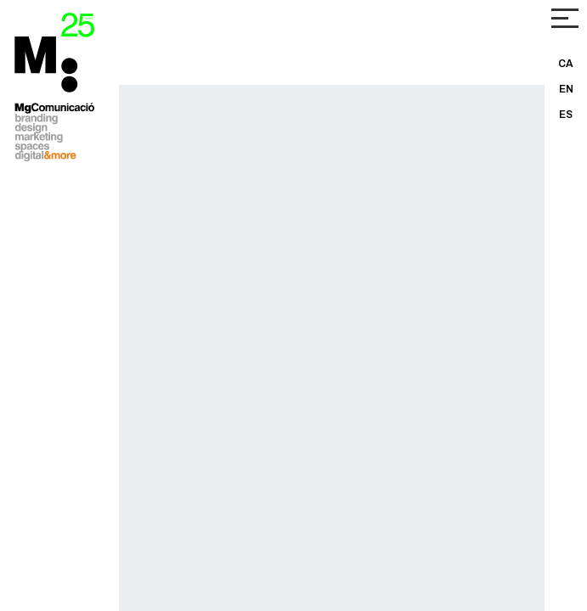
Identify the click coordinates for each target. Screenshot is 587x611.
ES (566, 115)
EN (566, 89)
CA (565, 64)
